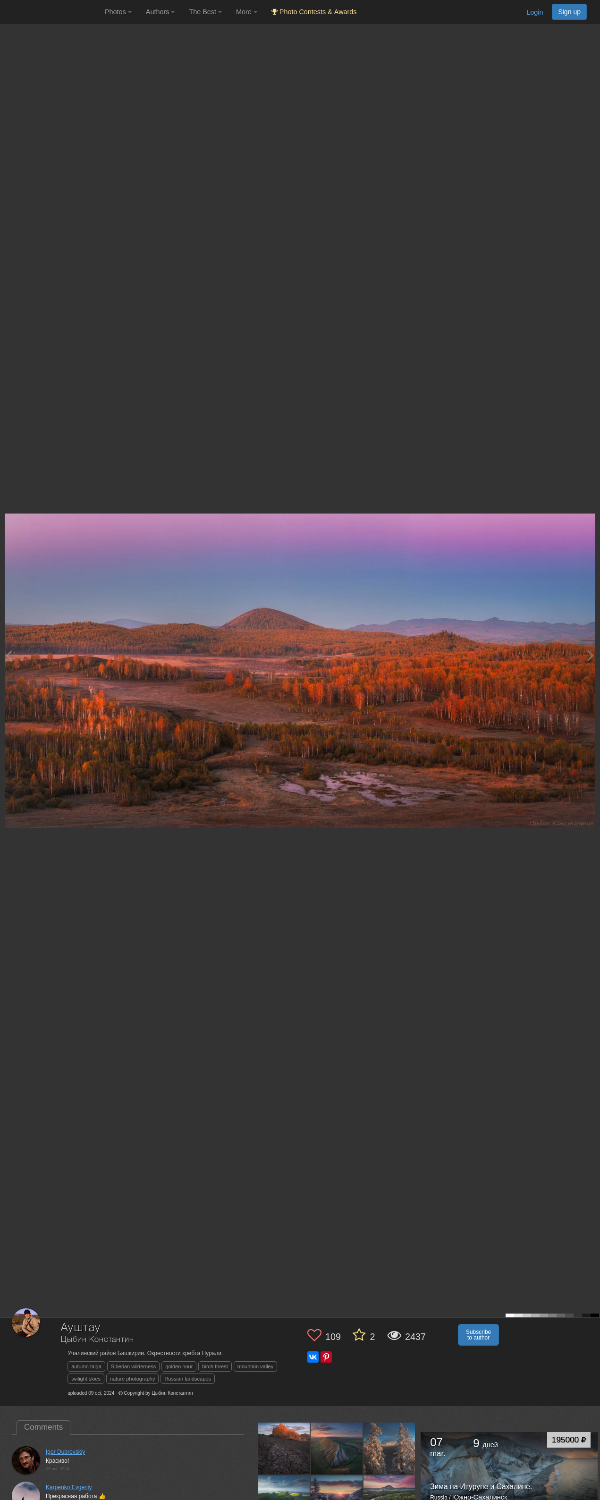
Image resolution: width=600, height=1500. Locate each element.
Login (534, 12)
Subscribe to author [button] (478, 1335)
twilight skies (86, 1379)
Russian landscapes (187, 1379)
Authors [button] (160, 11)
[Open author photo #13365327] (389, 1448)
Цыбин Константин (97, 1339)
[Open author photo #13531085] (284, 1448)
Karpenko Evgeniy (69, 1487)
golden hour (179, 1366)
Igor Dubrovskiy (65, 1452)
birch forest (215, 1366)
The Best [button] (205, 11)
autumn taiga (86, 1366)
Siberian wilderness (133, 1366)
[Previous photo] (9, 655)
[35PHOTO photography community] (51, 12)
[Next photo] (590, 655)
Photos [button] (118, 11)
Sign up (569, 11)
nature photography (132, 1379)
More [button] (246, 11)
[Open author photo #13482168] (337, 1448)
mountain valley (255, 1366)
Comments (43, 1427)
